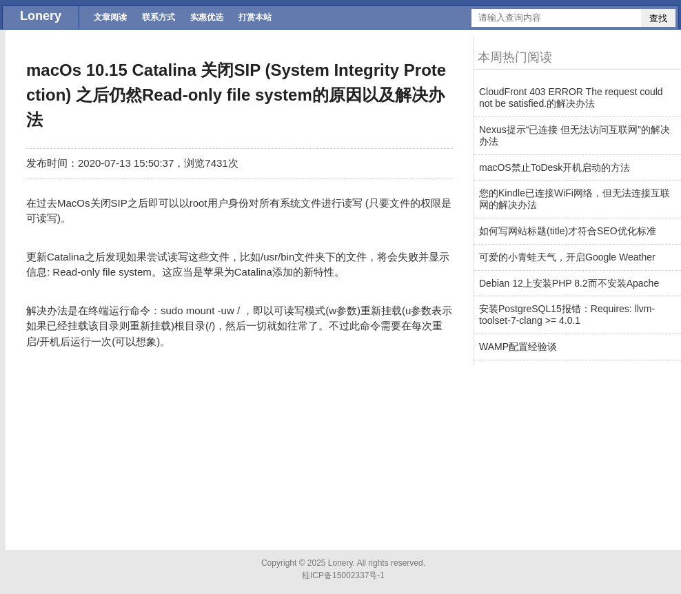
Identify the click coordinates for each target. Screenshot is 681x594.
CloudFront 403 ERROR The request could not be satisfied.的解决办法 (571, 97)
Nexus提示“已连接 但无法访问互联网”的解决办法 (574, 135)
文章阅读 (110, 17)
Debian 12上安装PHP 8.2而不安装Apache (569, 283)
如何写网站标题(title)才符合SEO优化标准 (567, 230)
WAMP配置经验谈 (518, 346)
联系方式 (158, 17)
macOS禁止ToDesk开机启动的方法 (554, 167)
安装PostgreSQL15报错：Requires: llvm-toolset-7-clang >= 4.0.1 (567, 314)
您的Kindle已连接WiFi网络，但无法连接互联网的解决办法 (574, 198)
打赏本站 (255, 17)
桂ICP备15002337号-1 (343, 575)
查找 (658, 18)
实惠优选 (206, 17)
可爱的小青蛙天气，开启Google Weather (567, 257)
